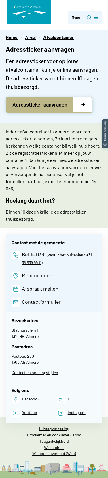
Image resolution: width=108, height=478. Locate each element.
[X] (63, 399)
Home (12, 37)
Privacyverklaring (54, 428)
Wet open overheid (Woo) (54, 453)
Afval (30, 37)
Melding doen (37, 275)
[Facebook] (25, 399)
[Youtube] (24, 413)
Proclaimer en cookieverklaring (54, 434)
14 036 (37, 254)
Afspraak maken (40, 288)
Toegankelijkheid (54, 441)
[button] (105, 122)
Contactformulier (41, 302)
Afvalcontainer (58, 37)
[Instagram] (71, 413)
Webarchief (54, 447)
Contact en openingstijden (35, 372)
